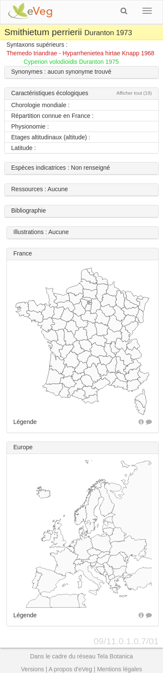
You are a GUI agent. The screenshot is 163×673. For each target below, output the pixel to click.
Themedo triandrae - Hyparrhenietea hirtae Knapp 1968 (80, 53)
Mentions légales (119, 669)
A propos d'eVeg (70, 669)
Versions (32, 669)
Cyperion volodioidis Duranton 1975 (71, 61)
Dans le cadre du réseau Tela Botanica (81, 656)
